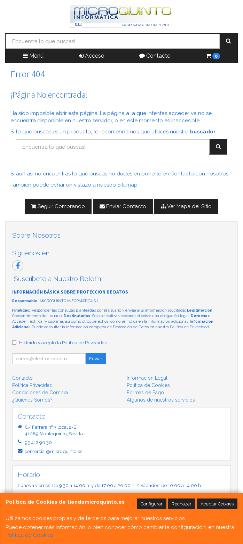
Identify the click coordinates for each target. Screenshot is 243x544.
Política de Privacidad (189, 327)
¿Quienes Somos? (32, 400)
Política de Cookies (29, 535)
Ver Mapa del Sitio (186, 206)
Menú (33, 55)
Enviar (95, 358)
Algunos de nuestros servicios (161, 400)
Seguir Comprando (58, 206)
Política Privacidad (32, 385)
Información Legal (147, 378)
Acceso (91, 55)
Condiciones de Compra (40, 392)
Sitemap (127, 185)
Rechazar (181, 503)
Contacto (155, 55)
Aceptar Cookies (217, 503)
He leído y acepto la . (64, 342)
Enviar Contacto (123, 206)
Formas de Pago (145, 392)
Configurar (152, 503)
